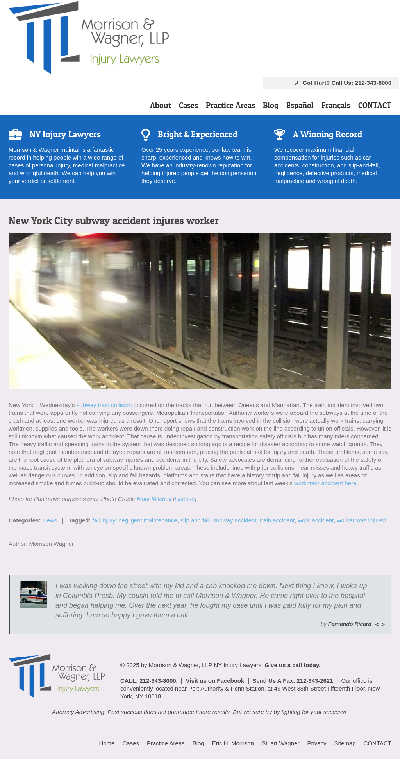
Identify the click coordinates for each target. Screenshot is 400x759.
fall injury (104, 520)
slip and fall (195, 520)
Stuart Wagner (280, 743)
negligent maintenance (147, 520)
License (185, 498)
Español (300, 105)
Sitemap (345, 743)
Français (335, 105)
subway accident (235, 520)
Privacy (316, 743)
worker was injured (361, 520)
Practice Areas (230, 105)
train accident (277, 520)
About (160, 105)
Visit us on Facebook (215, 680)
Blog (271, 105)
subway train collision (104, 405)
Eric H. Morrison (233, 743)
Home (106, 743)
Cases (188, 105)
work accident (316, 520)
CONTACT (374, 105)
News (50, 520)
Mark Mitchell (154, 498)
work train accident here (325, 483)
